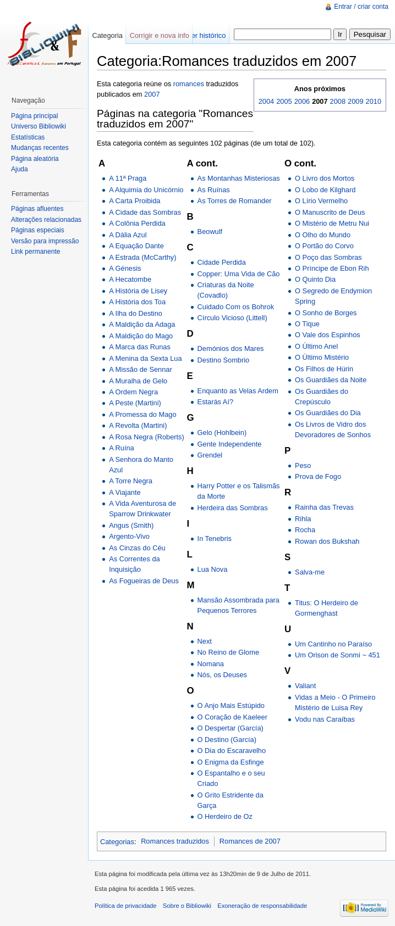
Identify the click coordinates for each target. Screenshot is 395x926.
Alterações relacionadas (46, 220)
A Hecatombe (130, 279)
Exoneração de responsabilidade (262, 905)
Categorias (117, 841)
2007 (152, 94)
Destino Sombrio (224, 360)
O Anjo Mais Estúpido (231, 705)
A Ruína (121, 448)
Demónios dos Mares (231, 348)
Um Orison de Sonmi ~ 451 (337, 655)
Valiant (305, 686)
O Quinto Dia (315, 279)
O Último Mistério (322, 357)
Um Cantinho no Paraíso (333, 644)
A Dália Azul (127, 235)
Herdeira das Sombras (233, 508)
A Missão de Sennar (140, 369)
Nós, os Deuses (222, 675)
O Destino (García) (227, 739)
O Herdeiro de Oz (225, 816)
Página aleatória (35, 159)
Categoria (107, 35)
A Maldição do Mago (141, 336)
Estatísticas (28, 137)
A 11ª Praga (127, 178)
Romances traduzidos (175, 841)
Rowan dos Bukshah (327, 541)
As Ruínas (214, 190)
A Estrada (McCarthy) (142, 257)
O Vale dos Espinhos (327, 335)
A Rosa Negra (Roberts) (146, 437)
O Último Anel (316, 346)
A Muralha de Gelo (138, 381)
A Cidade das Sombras (145, 212)
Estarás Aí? (215, 402)
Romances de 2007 (250, 841)
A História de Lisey (138, 291)
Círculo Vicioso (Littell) (232, 318)
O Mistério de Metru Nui (332, 223)
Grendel (210, 455)
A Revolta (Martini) (138, 425)
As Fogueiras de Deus (144, 581)
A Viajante (124, 492)
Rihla (303, 519)
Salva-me (310, 572)
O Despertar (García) (231, 728)
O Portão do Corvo (324, 246)
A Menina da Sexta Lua (145, 358)
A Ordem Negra (133, 392)
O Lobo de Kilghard (325, 190)
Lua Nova (213, 569)
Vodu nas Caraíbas (325, 719)
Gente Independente (230, 444)
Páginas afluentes (37, 209)
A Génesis (125, 268)
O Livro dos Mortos (324, 178)
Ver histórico (206, 35)
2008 (337, 101)
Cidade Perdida (222, 262)
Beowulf (210, 231)
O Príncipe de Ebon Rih (332, 268)
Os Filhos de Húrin (324, 369)
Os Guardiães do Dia (328, 413)
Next (205, 641)
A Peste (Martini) (135, 403)
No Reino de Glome (228, 652)
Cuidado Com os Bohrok (236, 307)
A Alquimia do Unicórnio (146, 190)
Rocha (305, 530)
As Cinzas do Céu (137, 548)
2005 (284, 101)
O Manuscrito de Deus (330, 212)
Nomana (211, 664)
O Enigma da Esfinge (231, 762)
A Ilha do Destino (135, 313)
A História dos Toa (137, 302)
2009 (355, 101)
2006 (302, 101)
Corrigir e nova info (159, 35)
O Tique (307, 324)
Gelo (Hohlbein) (222, 432)
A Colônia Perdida (137, 223)
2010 (373, 101)
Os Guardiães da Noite (330, 380)
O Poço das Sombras (328, 257)
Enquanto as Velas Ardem (238, 391)
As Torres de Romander (235, 201)
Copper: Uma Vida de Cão (239, 274)
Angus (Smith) (131, 525)
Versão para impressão (45, 241)
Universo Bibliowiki (38, 126)
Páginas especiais (37, 230)
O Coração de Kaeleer (232, 717)
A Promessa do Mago (142, 414)
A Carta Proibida (134, 201)
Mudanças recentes (40, 148)
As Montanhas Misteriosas (239, 178)
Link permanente (35, 251)
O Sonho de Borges (325, 313)
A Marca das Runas (140, 347)
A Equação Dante (136, 246)
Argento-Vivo (129, 536)
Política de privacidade (126, 905)
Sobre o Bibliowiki (187, 905)
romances (188, 84)
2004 (266, 101)
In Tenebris (215, 538)
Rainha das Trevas (324, 507)
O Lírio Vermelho (321, 201)
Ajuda (19, 169)
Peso (303, 465)
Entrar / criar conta (361, 6)
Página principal (34, 116)
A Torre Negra (130, 481)
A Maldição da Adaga (142, 324)
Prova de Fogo (318, 476)
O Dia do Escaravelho (232, 750)
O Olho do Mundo (322, 235)
